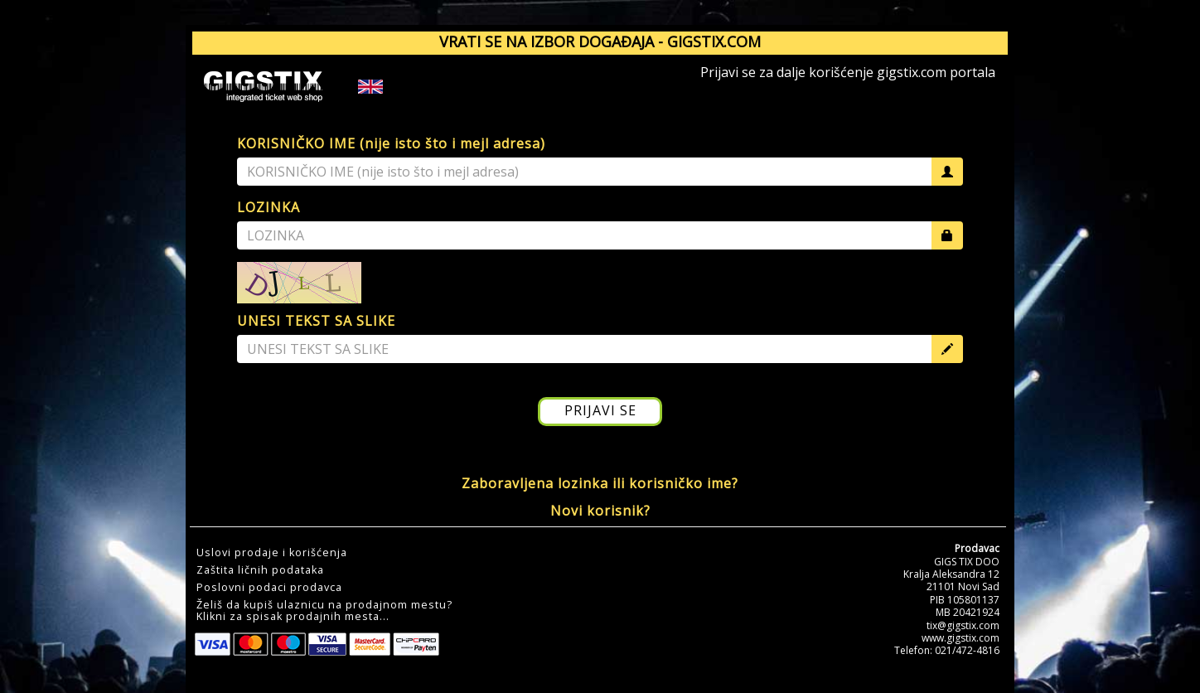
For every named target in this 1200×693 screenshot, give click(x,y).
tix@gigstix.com (963, 625)
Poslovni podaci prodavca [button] (269, 587)
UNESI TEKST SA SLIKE (316, 321)
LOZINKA (268, 207)
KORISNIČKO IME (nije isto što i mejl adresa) (391, 143)
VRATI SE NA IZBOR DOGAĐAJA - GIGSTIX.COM (600, 41)
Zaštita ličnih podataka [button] (260, 570)
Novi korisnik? (600, 511)
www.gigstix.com (960, 638)
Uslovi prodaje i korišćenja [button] (271, 553)
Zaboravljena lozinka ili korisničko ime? (600, 483)
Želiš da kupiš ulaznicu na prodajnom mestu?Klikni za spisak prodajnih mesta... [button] (324, 610)
